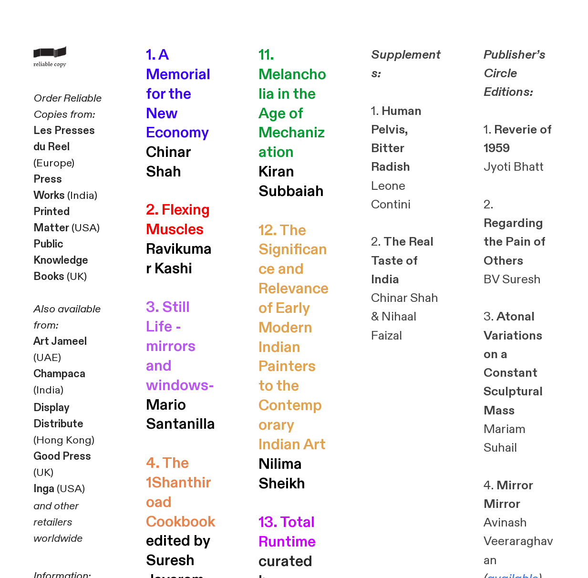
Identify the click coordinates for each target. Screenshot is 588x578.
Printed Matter (51, 220)
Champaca (59, 374)
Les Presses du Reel (64, 139)
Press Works (49, 187)
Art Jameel (60, 341)
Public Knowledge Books (60, 260)
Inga (43, 489)
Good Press (62, 456)
